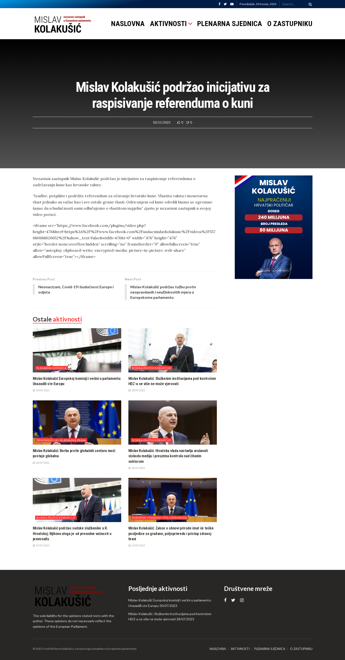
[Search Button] (309, 4)
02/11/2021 (162, 122)
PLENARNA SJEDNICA (229, 23)
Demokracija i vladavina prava (61, 440)
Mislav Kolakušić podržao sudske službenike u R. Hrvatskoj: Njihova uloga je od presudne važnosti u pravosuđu (72, 533)
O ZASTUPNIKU (289, 23)
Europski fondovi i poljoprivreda (159, 517)
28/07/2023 (136, 390)
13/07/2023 (136, 545)
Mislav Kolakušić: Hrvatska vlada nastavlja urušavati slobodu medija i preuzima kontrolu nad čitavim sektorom (168, 456)
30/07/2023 (41, 390)
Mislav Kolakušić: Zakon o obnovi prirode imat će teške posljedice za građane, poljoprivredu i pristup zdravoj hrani (171, 533)
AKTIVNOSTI (168, 23)
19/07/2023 (41, 545)
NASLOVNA (128, 23)
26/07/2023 (41, 462)
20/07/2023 (136, 468)
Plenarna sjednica (51, 368)
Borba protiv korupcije (151, 368)
